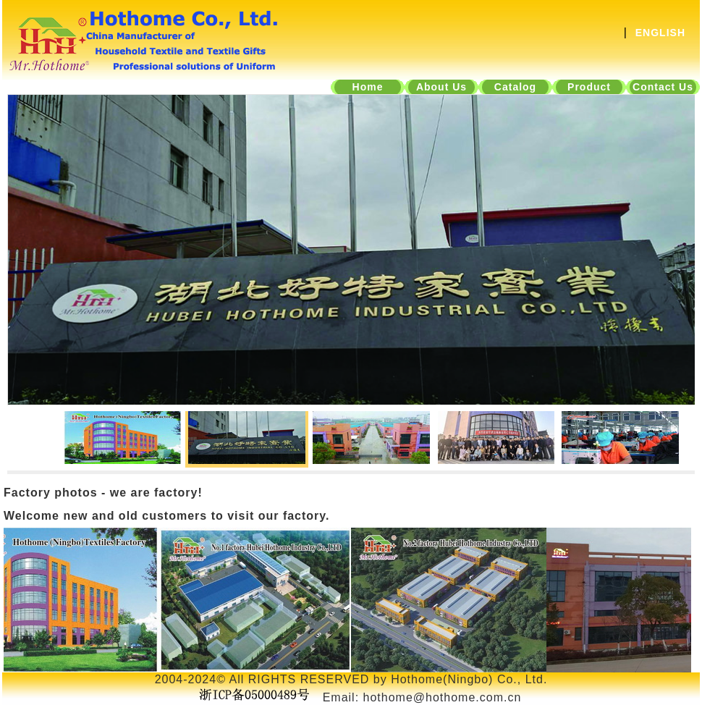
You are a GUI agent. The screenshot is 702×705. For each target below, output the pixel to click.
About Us (441, 87)
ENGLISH (660, 32)
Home (368, 87)
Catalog (515, 87)
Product (589, 87)
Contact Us (663, 87)
